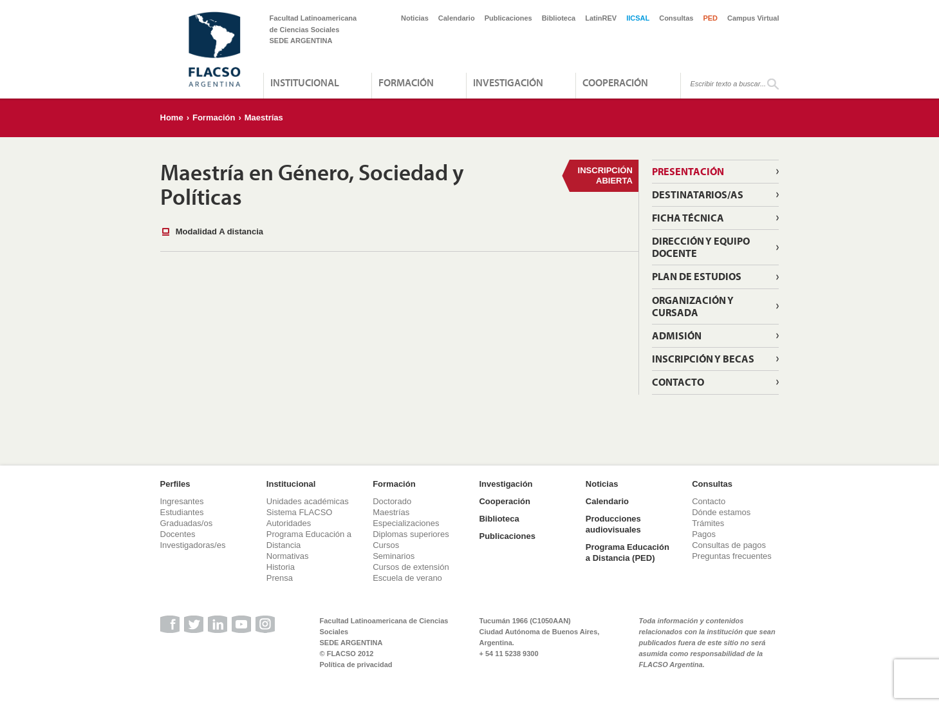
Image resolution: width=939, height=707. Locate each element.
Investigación (508, 82)
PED (710, 18)
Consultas (676, 18)
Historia (280, 567)
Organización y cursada (693, 306)
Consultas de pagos (729, 545)
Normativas (287, 556)
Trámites (708, 523)
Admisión (677, 335)
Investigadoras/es (193, 545)
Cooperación (615, 82)
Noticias (415, 18)
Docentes (178, 534)
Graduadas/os (186, 523)
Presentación (688, 171)
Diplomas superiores (411, 534)
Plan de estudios (696, 276)
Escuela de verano (407, 578)
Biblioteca (559, 18)
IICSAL (637, 18)
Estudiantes (182, 512)
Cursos (386, 545)
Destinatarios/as (697, 194)
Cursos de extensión (411, 567)
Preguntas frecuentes (732, 556)
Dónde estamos (721, 512)
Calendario (456, 18)
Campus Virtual (753, 18)
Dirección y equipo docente (701, 246)
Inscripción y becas (703, 358)
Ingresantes (182, 501)
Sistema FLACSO (299, 512)
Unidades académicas (307, 501)
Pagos (704, 534)
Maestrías (264, 117)
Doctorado (392, 501)
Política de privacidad (356, 664)
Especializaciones (406, 523)
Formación (406, 82)
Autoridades (288, 523)
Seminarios (393, 556)
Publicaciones (508, 18)
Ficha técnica (688, 217)
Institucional (304, 82)
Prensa (279, 578)
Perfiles (175, 484)
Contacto (678, 381)
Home (171, 117)
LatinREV (601, 18)
